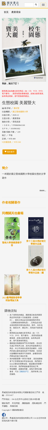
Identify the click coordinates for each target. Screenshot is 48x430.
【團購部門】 (24, 372)
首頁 (6, 12)
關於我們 (6, 403)
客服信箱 (14, 406)
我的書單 (9, 152)
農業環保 (16, 12)
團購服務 (26, 403)
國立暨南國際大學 (20, 112)
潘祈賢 (16, 108)
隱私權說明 (37, 403)
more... (43, 190)
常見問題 (16, 403)
